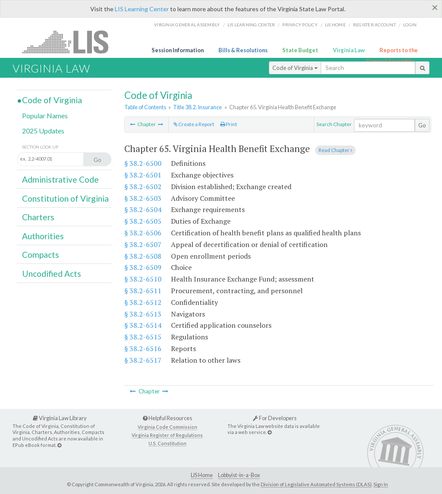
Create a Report (194, 124)
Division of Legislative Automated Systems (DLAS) (316, 484)
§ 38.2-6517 (142, 360)
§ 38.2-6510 (142, 279)
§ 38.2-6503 (142, 198)
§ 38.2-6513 (142, 314)
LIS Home (202, 475)
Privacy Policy (300, 24)
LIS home (335, 24)
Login (410, 24)
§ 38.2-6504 (142, 209)
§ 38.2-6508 (142, 256)
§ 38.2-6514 (142, 325)
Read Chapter (335, 150)
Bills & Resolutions (243, 50)
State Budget (300, 50)
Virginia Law (349, 50)
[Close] (435, 7)
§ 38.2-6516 (142, 348)
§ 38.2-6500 (142, 163)
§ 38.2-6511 (142, 290)
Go (422, 125)
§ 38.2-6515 (142, 337)
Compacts (40, 255)
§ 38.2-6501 (142, 175)
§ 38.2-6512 (142, 302)
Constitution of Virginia (65, 198)
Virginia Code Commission (167, 427)
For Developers (275, 418)
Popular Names (45, 115)
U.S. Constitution (167, 443)
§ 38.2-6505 (142, 221)
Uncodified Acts (51, 274)
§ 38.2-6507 (142, 244)
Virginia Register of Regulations (167, 435)
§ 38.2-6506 (142, 233)
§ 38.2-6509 (142, 267)
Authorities (43, 236)
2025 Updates (43, 131)
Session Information (178, 50)
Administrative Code (60, 179)
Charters (38, 217)
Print (228, 124)
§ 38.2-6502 (142, 186)
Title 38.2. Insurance (197, 107)
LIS (70, 42)
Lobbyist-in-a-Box (239, 475)
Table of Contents (145, 107)
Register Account (374, 24)
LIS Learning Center (142, 9)
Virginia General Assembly (187, 24)
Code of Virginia (295, 67)
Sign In (380, 484)
